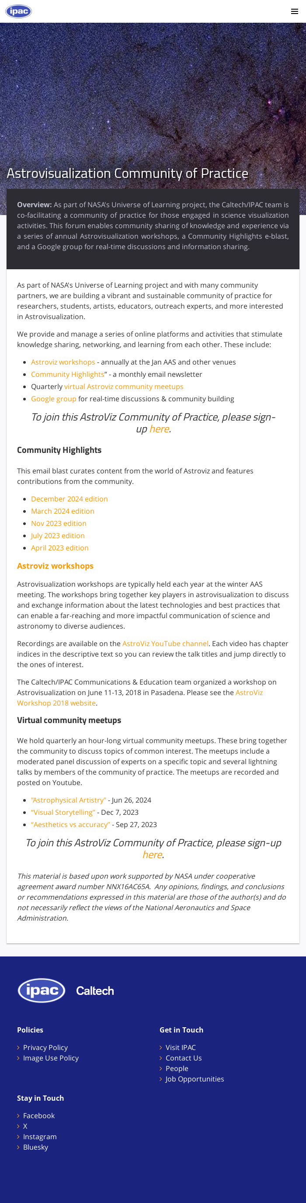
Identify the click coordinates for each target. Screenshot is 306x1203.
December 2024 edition (69, 499)
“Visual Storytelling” (63, 812)
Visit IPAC (181, 1047)
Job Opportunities (195, 1079)
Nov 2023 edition (59, 523)
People (177, 1068)
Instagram (40, 1136)
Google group (53, 398)
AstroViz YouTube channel (165, 643)
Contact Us (184, 1058)
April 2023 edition (60, 548)
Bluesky (35, 1147)
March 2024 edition (62, 511)
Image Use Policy (51, 1058)
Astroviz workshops (63, 362)
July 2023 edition (58, 535)
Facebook (39, 1115)
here (159, 428)
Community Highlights (67, 374)
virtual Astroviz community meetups (124, 386)
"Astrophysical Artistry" (68, 800)
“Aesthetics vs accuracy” (70, 824)
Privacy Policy (45, 1047)
